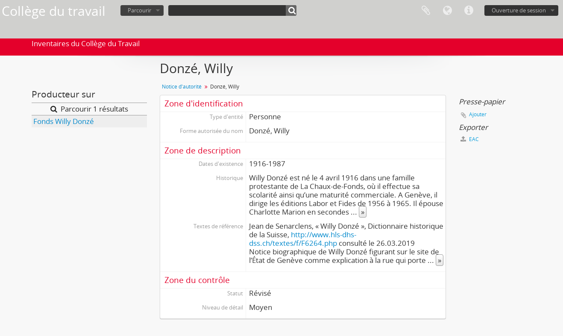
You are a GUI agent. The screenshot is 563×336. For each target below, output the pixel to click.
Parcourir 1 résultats (89, 109)
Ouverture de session (519, 10)
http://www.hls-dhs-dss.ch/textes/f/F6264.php (302, 239)
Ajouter (478, 114)
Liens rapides (468, 10)
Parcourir (139, 10)
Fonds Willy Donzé (63, 121)
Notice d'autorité (182, 86)
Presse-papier (426, 10)
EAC (469, 139)
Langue (447, 10)
